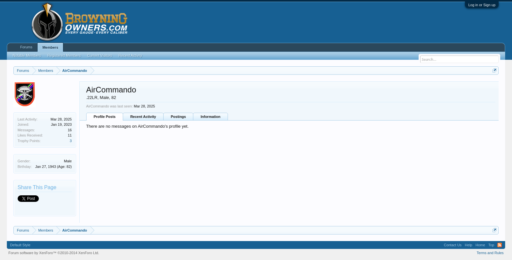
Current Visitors (100, 55)
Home (480, 245)
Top (491, 245)
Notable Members (27, 55)
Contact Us (452, 245)
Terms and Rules (490, 253)
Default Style (20, 245)
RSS (499, 245)
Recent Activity (143, 117)
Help (468, 245)
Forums (26, 47)
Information (210, 117)
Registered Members (64, 55)
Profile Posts (105, 117)
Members (50, 47)
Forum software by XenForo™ (53, 253)
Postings (178, 117)
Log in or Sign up (481, 5)
